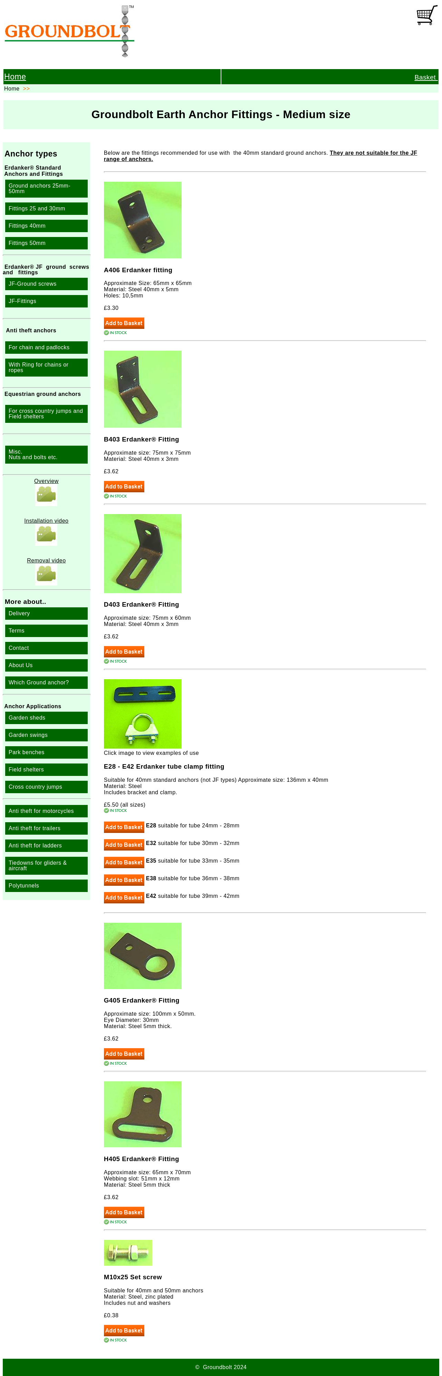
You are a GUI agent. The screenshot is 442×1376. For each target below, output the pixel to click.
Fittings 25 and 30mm (37, 208)
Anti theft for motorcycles (41, 811)
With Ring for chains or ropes (38, 367)
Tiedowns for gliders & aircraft (38, 865)
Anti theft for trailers (34, 828)
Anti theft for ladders (35, 845)
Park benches (27, 752)
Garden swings (28, 735)
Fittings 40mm (27, 226)
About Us (21, 665)
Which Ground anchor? (39, 682)
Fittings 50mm (27, 243)
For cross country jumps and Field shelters (46, 413)
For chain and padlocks (39, 347)
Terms (17, 631)
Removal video (46, 560)
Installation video (46, 521)
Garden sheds (27, 718)
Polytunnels (24, 886)
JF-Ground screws (33, 284)
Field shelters (26, 769)
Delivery (19, 613)
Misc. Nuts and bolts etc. (33, 454)
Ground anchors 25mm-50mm (39, 188)
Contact (19, 648)
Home (15, 76)
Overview (46, 481)
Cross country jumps (35, 787)
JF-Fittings (22, 301)
